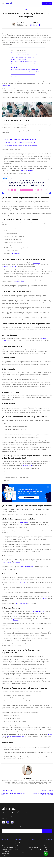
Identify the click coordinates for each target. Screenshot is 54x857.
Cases (45, 847)
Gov (16, 847)
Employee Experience (23, 522)
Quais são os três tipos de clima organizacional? (23, 63)
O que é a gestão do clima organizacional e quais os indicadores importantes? (27, 66)
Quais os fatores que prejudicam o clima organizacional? (25, 72)
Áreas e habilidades (32, 842)
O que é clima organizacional (18, 52)
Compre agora (47, 3)
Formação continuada (33, 847)
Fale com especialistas (7, 847)
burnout (15, 620)
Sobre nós (4, 842)
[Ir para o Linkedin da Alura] (12, 822)
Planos (3, 845)
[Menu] (3, 3)
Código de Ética (6, 855)
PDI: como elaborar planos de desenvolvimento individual (20, 145)
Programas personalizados (34, 845)
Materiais (46, 843)
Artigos (45, 842)
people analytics (27, 465)
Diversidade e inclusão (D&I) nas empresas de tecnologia (20, 139)
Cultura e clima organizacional (18, 59)
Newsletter (46, 851)
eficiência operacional (19, 281)
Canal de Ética (5, 853)
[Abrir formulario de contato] (46, 854)
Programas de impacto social (34, 849)
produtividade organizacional (11, 562)
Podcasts (46, 845)
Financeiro (17, 843)
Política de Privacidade (7, 849)
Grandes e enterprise (20, 854)
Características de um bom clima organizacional (23, 74)
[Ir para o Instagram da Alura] (3, 822)
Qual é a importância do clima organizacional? (22, 57)
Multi (16, 849)
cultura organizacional (26, 170)
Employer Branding (38, 611)
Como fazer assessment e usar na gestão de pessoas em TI (20, 142)
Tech (16, 845)
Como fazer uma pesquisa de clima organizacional (23, 61)
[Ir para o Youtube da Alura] (7, 822)
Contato (4, 843)
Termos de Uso (5, 851)
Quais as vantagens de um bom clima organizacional (24, 69)
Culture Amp (22, 582)
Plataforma (30, 843)
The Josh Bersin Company (27, 566)
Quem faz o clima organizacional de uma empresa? (24, 55)
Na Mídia (46, 849)
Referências (14, 76)
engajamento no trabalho (9, 266)
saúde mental (36, 263)
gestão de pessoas (7, 85)
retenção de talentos (21, 603)
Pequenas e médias (20, 852)
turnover (45, 598)
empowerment (16, 253)
